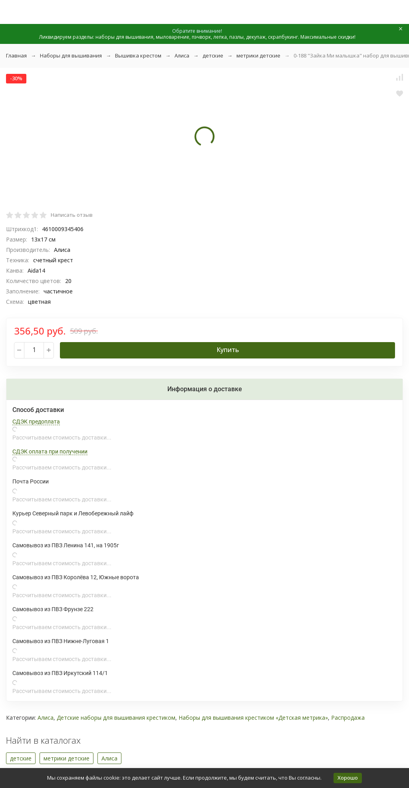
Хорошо (348, 777)
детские (213, 55)
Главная (16, 55)
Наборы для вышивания (71, 55)
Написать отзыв (72, 214)
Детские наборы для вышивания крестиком (116, 717)
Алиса (182, 55)
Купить (227, 349)
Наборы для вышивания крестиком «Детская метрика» (253, 717)
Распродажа (348, 717)
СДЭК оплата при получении (49, 451)
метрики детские (258, 55)
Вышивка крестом (138, 55)
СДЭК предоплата (36, 421)
